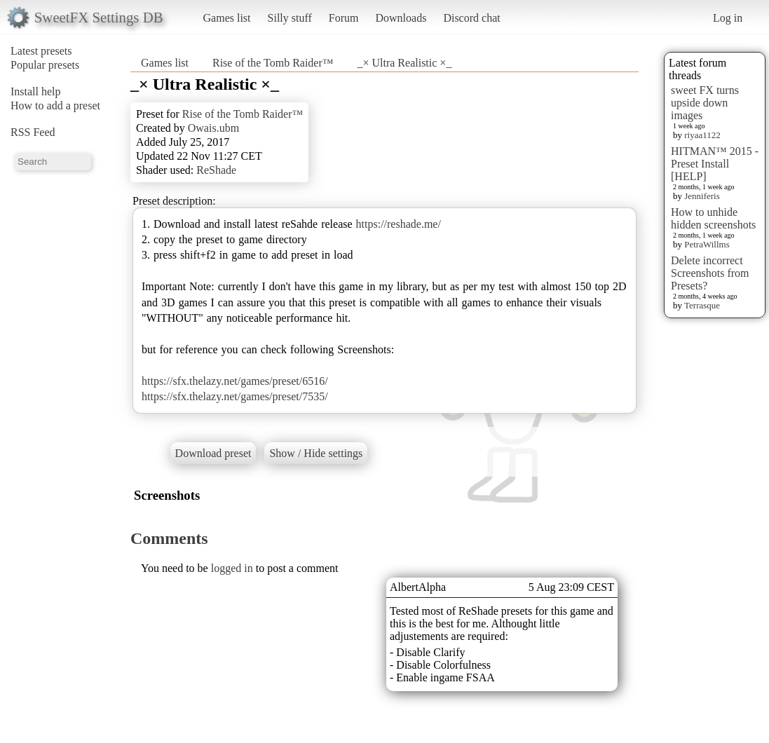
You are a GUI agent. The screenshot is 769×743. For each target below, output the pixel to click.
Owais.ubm (213, 128)
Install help (36, 91)
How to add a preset (55, 105)
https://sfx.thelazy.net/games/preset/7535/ (235, 396)
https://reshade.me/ (398, 224)
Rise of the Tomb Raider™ (272, 63)
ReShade (216, 170)
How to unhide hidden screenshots (713, 218)
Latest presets (41, 51)
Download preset (213, 453)
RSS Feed (33, 132)
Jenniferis (702, 196)
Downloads (400, 18)
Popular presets (45, 65)
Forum (344, 18)
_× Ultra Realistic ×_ (404, 63)
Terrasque (702, 305)
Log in (727, 18)
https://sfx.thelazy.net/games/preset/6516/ (235, 381)
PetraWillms (706, 244)
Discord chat (471, 18)
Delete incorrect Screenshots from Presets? (710, 273)
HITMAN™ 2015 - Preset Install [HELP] (714, 163)
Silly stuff (290, 18)
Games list (227, 18)
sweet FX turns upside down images (705, 102)
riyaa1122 (702, 135)
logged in (232, 568)
